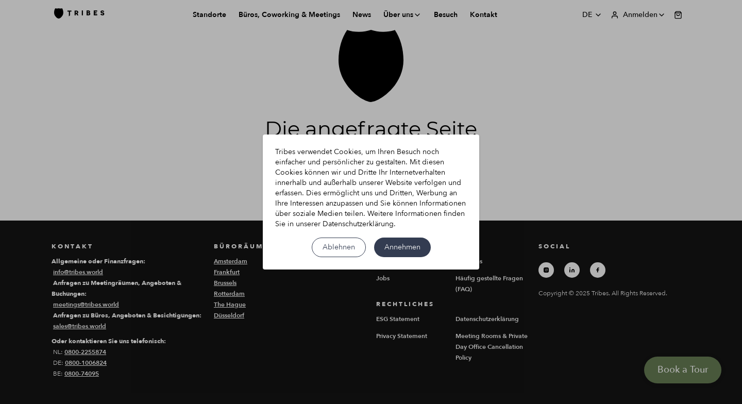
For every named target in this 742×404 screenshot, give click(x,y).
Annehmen (402, 247)
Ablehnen (339, 247)
